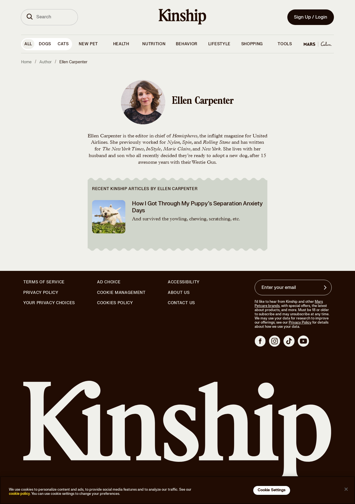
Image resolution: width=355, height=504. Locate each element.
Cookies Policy (115, 303)
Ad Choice (108, 282)
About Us (179, 292)
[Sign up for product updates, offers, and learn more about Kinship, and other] (326, 287)
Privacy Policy (41, 292)
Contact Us (181, 303)
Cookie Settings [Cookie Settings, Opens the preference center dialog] (272, 490)
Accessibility (184, 282)
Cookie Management (121, 292)
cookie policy (19, 494)
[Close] (346, 489)
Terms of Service (44, 282)
